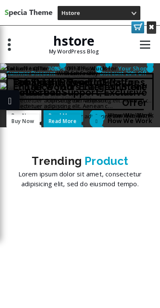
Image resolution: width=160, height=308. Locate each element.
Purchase (138, 26)
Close (151, 26)
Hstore (70, 13)
